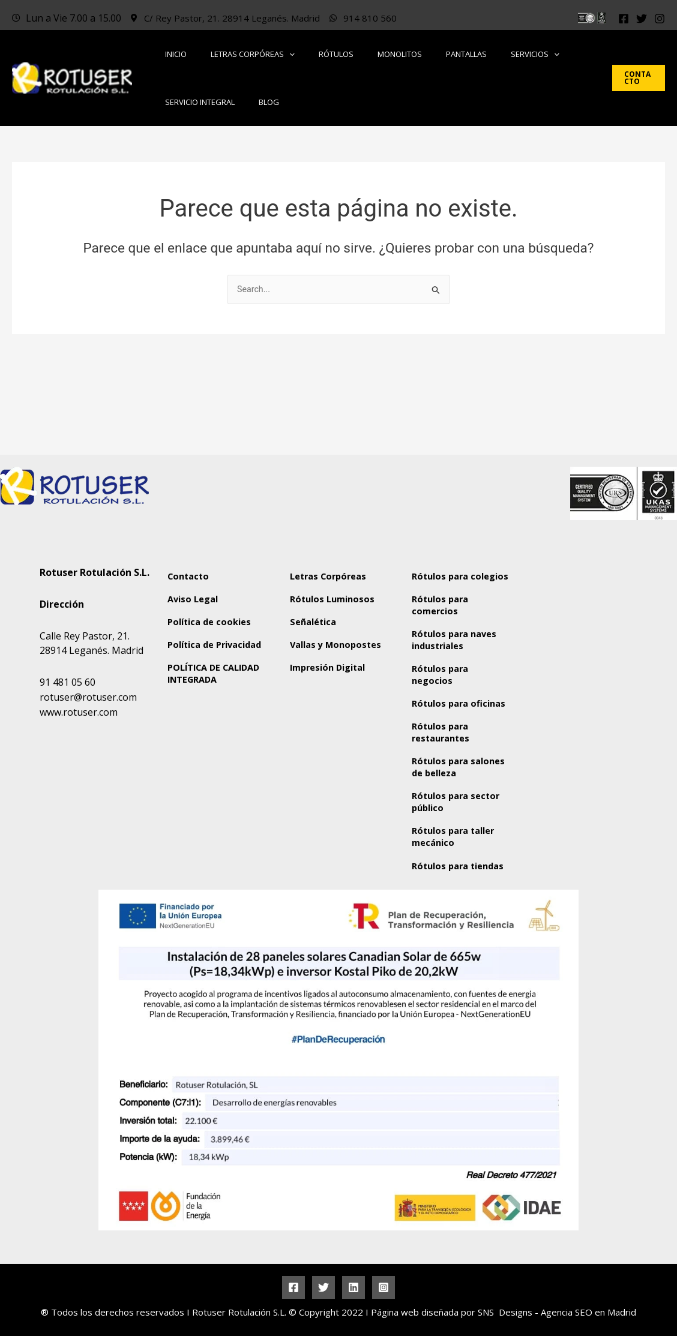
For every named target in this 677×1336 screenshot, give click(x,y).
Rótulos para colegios (446, 502)
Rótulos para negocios (446, 620)
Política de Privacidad (197, 584)
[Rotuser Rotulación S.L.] (582, 569)
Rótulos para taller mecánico (459, 818)
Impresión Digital (334, 618)
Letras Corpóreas (335, 496)
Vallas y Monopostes (324, 584)
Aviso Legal (198, 523)
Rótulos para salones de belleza (458, 739)
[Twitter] (641, 18)
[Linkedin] (353, 1287)
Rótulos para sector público (450, 779)
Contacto (195, 496)
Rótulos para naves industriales (458, 581)
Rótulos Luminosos (338, 523)
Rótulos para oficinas (446, 660)
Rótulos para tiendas (446, 858)
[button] (276, 54)
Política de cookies (215, 551)
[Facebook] (623, 18)
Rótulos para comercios (446, 541)
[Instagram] (659, 18)
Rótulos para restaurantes (447, 699)
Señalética (318, 551)
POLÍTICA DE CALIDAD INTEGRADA (201, 630)
